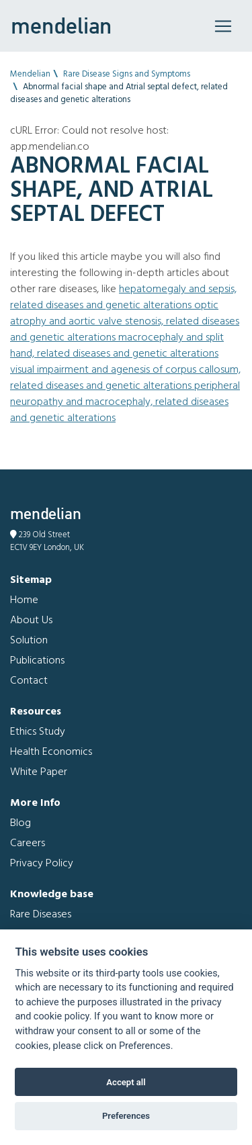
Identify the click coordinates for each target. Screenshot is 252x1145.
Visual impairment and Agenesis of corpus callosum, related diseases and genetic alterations (125, 378)
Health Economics (51, 752)
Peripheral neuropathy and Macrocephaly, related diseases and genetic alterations (125, 402)
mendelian (61, 25)
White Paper (38, 772)
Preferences (126, 1116)
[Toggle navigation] (223, 26)
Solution (29, 640)
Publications (37, 661)
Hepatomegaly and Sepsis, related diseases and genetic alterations (123, 297)
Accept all (125, 1082)
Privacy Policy (41, 863)
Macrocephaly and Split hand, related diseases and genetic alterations (117, 346)
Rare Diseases (40, 914)
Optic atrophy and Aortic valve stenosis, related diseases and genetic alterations (124, 322)
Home (24, 600)
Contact (29, 681)
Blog (20, 823)
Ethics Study (37, 732)
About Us (31, 620)
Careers (27, 843)
